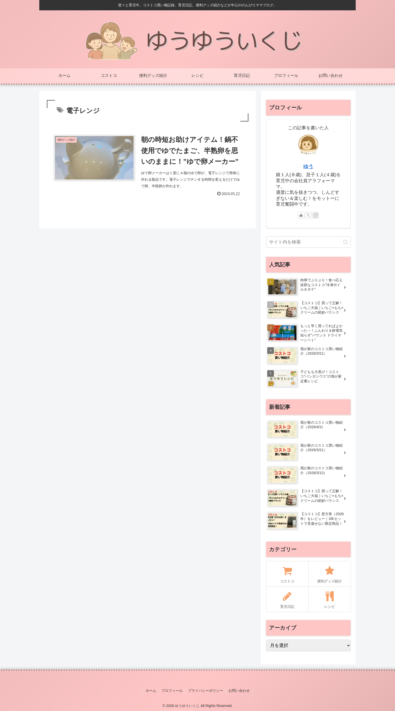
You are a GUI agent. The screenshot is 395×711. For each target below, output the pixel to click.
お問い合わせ (239, 691)
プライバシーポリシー (205, 691)
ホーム (151, 691)
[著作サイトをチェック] (301, 215)
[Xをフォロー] (308, 215)
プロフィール (172, 691)
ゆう (308, 166)
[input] (308, 242)
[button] (345, 242)
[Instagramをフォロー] (315, 215)
